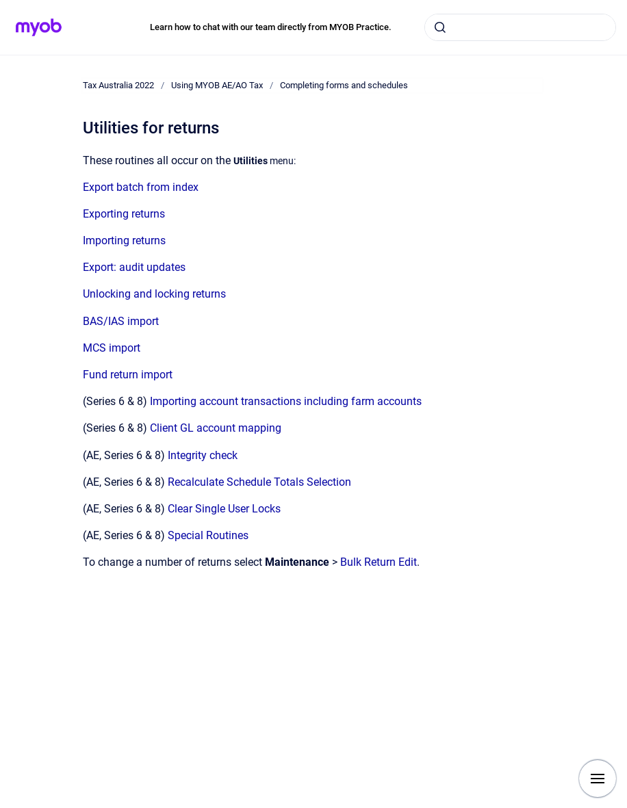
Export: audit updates (134, 267)
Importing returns (124, 240)
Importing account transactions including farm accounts (286, 401)
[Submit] (440, 27)
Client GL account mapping (215, 427)
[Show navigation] (597, 778)
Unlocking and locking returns (154, 293)
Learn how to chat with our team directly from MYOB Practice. (271, 27)
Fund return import (127, 374)
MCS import (111, 347)
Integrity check (203, 455)
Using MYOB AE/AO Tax (217, 85)
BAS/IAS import (121, 321)
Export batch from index (141, 187)
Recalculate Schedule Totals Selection (259, 481)
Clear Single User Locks (224, 508)
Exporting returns (124, 213)
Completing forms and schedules (344, 85)
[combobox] (520, 27)
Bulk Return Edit (378, 562)
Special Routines (208, 535)
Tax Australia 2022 (118, 85)
